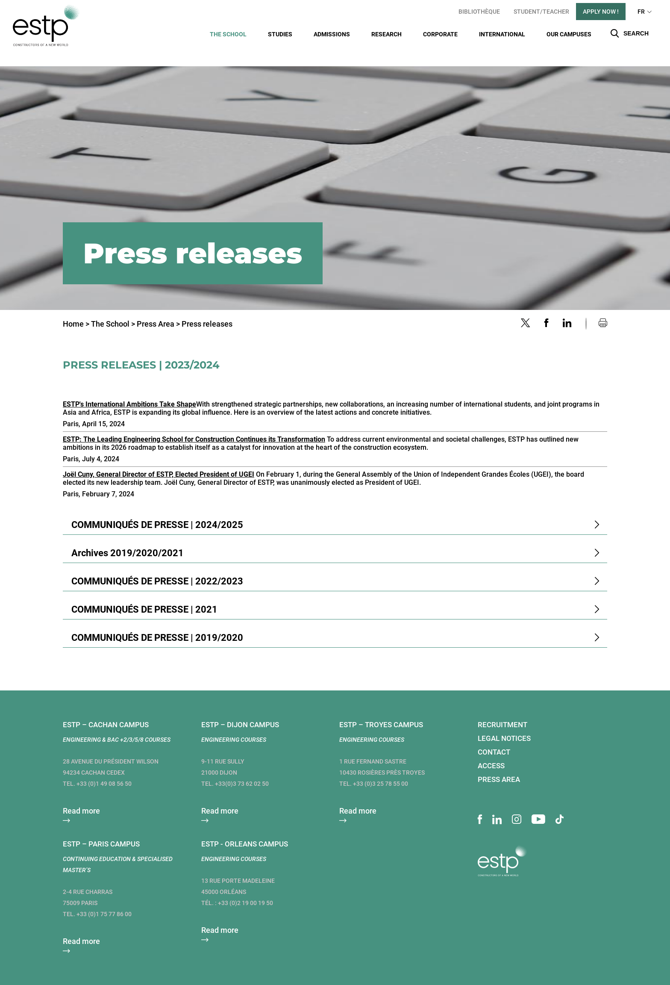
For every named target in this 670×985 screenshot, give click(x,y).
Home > (76, 308)
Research (386, 34)
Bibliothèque (479, 11)
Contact (494, 737)
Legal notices (504, 723)
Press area (499, 764)
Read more (81, 795)
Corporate (440, 34)
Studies (280, 34)
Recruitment (502, 709)
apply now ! (601, 11)
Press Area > (158, 308)
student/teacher (541, 11)
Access (491, 750)
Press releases (207, 308)
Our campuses (569, 34)
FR (641, 11)
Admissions (332, 34)
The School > (113, 308)
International (502, 34)
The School (228, 34)
